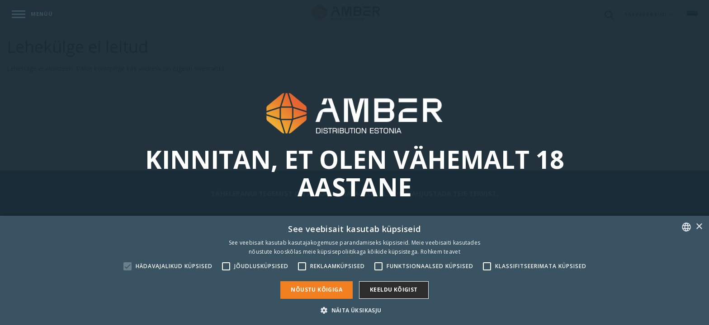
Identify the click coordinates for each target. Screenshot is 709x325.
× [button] (698, 226)
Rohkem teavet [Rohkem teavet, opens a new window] (440, 251)
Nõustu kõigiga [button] (316, 289)
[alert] (354, 270)
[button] (354, 310)
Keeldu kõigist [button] (394, 289)
